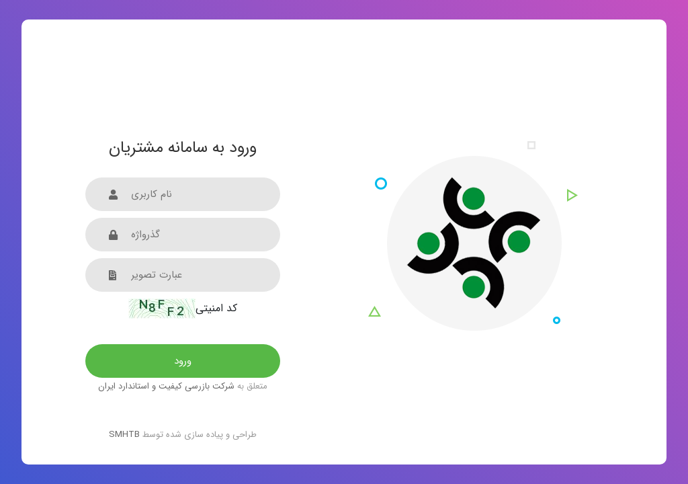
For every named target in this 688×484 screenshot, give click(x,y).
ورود (182, 361)
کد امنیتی (182, 308)
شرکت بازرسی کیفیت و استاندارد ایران (166, 386)
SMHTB (124, 435)
